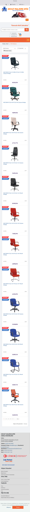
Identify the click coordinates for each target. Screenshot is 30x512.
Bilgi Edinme (3, 473)
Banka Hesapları (4, 471)
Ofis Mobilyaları (13, 43)
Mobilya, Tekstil (5, 43)
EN (16, 1)
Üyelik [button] (13, 4)
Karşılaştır (13, 34)
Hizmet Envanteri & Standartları (7, 474)
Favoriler (13, 33)
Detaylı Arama (13, 36)
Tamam (18, 507)
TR (14, 1)
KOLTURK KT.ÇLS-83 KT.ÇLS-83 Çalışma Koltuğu (14, 102)
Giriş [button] (22, 4)
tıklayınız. (9, 507)
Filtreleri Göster (7, 50)
